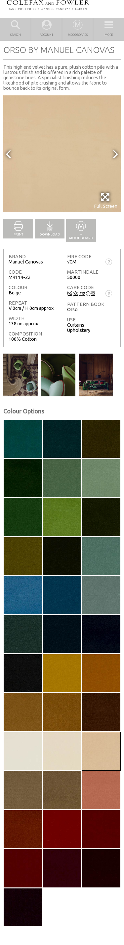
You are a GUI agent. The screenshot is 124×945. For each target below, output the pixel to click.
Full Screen (105, 200)
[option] (62, 153)
